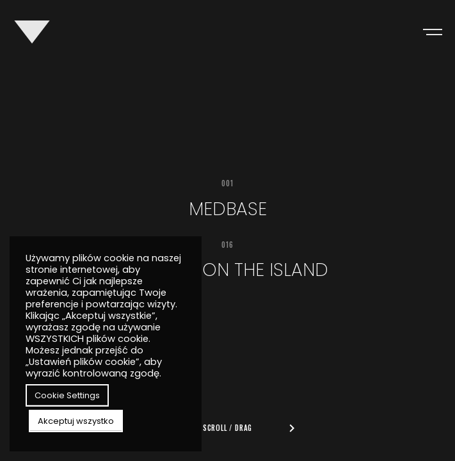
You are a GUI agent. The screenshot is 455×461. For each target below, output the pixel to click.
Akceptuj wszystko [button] (76, 421)
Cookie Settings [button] (67, 395)
